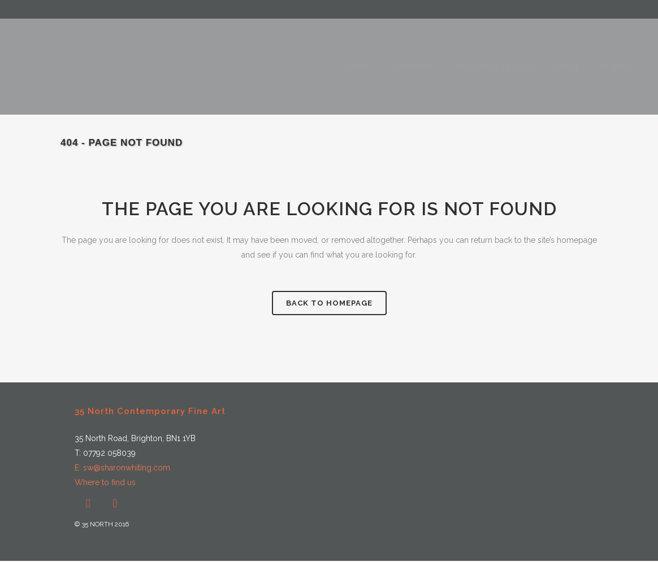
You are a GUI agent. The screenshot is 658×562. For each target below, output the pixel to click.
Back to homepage (329, 303)
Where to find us (105, 482)
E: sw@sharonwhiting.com (122, 467)
